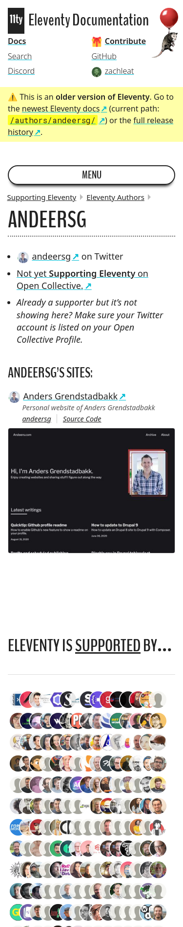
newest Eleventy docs (61, 108)
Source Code (82, 418)
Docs (17, 41)
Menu (92, 175)
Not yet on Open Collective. (82, 279)
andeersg (44, 256)
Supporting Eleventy (42, 197)
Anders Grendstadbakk (63, 396)
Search (20, 56)
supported (108, 645)
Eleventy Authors (115, 197)
